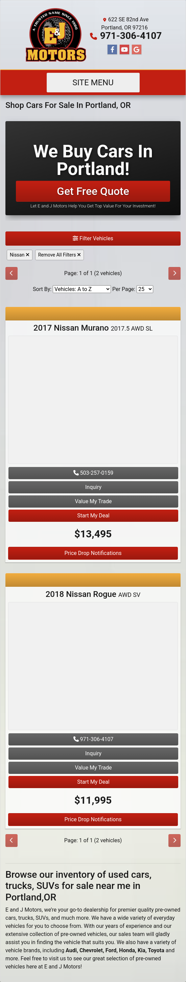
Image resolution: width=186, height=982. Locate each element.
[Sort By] (82, 289)
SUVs (42, 918)
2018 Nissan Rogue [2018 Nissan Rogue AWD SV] (93, 594)
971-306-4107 (131, 35)
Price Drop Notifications (92, 553)
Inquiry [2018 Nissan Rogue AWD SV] (93, 753)
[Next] (174, 273)
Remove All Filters (59, 255)
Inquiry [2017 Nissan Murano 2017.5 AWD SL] (93, 487)
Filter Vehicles (93, 238)
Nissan (19, 255)
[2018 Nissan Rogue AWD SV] (93, 667)
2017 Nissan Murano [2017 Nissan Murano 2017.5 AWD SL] (93, 328)
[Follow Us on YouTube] (124, 50)
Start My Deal (93, 515)
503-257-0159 (93, 473)
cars (10, 918)
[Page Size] (145, 289)
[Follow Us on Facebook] (112, 50)
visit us (57, 958)
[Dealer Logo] (55, 35)
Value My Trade (93, 501)
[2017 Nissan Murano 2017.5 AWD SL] (93, 401)
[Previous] (11, 273)
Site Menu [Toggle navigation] (93, 82)
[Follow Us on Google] (136, 50)
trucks (25, 918)
